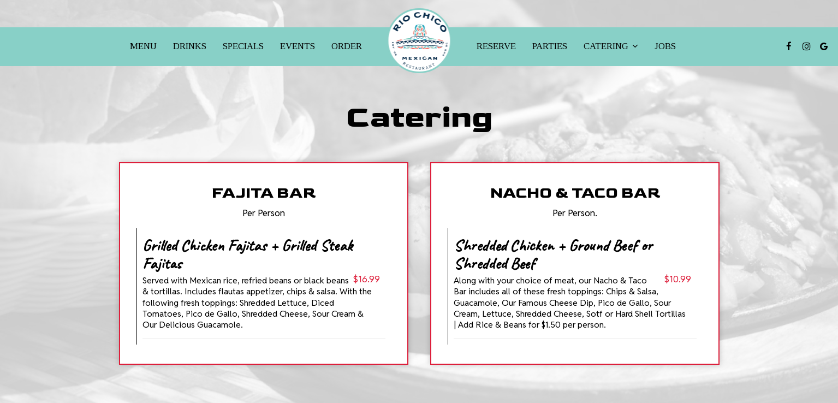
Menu (143, 46)
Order (346, 46)
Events (297, 46)
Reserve (496, 46)
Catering (611, 46)
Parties (549, 46)
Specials (243, 46)
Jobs (665, 46)
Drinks (189, 46)
